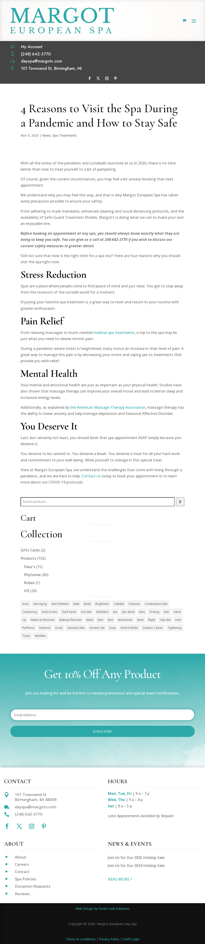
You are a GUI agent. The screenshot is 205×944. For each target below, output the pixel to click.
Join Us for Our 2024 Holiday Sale (136, 865)
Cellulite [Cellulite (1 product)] (119, 604)
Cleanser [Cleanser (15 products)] (134, 604)
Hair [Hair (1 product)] (166, 612)
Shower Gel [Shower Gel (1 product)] (96, 628)
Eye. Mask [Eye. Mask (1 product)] (128, 612)
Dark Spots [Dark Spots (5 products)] (69, 612)
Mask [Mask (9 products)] (89, 620)
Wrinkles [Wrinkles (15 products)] (40, 636)
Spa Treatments (64, 135)
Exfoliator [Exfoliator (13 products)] (102, 612)
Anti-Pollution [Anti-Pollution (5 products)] (60, 604)
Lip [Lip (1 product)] (24, 620)
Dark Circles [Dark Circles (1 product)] (49, 612)
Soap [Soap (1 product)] (112, 628)
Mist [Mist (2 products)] (110, 620)
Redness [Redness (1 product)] (45, 628)
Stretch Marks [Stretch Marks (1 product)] (129, 628)
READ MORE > (120, 879)
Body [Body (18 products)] (87, 604)
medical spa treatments (114, 332)
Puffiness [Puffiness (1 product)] (28, 628)
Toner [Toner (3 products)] (26, 636)
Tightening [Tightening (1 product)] (175, 628)
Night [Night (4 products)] (151, 620)
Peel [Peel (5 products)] (178, 620)
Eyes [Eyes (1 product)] (142, 612)
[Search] (180, 501)
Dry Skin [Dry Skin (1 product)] (86, 612)
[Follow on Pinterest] (115, 78)
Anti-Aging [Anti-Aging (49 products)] (40, 604)
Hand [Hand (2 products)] (177, 612)
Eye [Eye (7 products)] (115, 612)
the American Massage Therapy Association (107, 407)
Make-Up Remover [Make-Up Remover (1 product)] (43, 620)
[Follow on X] (98, 78)
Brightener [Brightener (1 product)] (102, 604)
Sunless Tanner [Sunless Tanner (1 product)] (153, 628)
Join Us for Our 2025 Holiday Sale (136, 857)
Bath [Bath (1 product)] (76, 604)
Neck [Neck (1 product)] (140, 620)
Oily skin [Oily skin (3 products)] (165, 620)
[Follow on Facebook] (89, 78)
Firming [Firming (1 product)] (154, 612)
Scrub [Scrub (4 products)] (59, 628)
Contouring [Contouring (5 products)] (29, 612)
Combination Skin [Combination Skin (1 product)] (156, 604)
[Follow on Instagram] (107, 78)
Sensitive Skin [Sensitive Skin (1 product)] (76, 628)
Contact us (91, 476)
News (46, 135)
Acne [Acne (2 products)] (25, 604)
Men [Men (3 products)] (100, 620)
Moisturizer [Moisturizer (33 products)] (125, 620)
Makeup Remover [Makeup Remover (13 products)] (70, 620)
